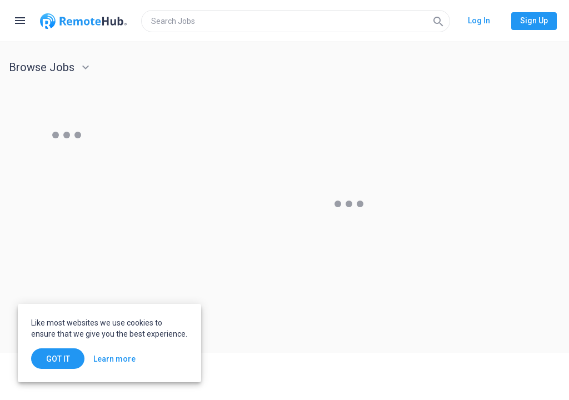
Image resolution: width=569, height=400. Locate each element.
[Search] (438, 21)
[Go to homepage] (83, 21)
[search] (295, 21)
